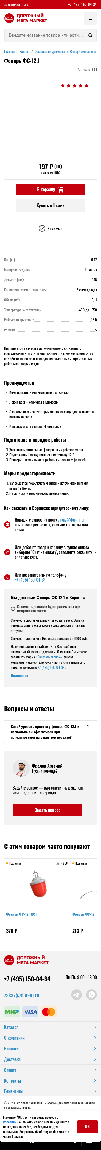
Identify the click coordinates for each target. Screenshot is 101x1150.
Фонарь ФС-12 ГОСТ (21, 914)
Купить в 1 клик (50, 205)
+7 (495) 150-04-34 (82, 4)
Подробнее (19, 675)
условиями (11, 1122)
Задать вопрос (47, 810)
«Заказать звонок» (49, 656)
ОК (87, 1126)
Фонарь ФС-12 (83, 914)
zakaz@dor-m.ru (16, 4)
